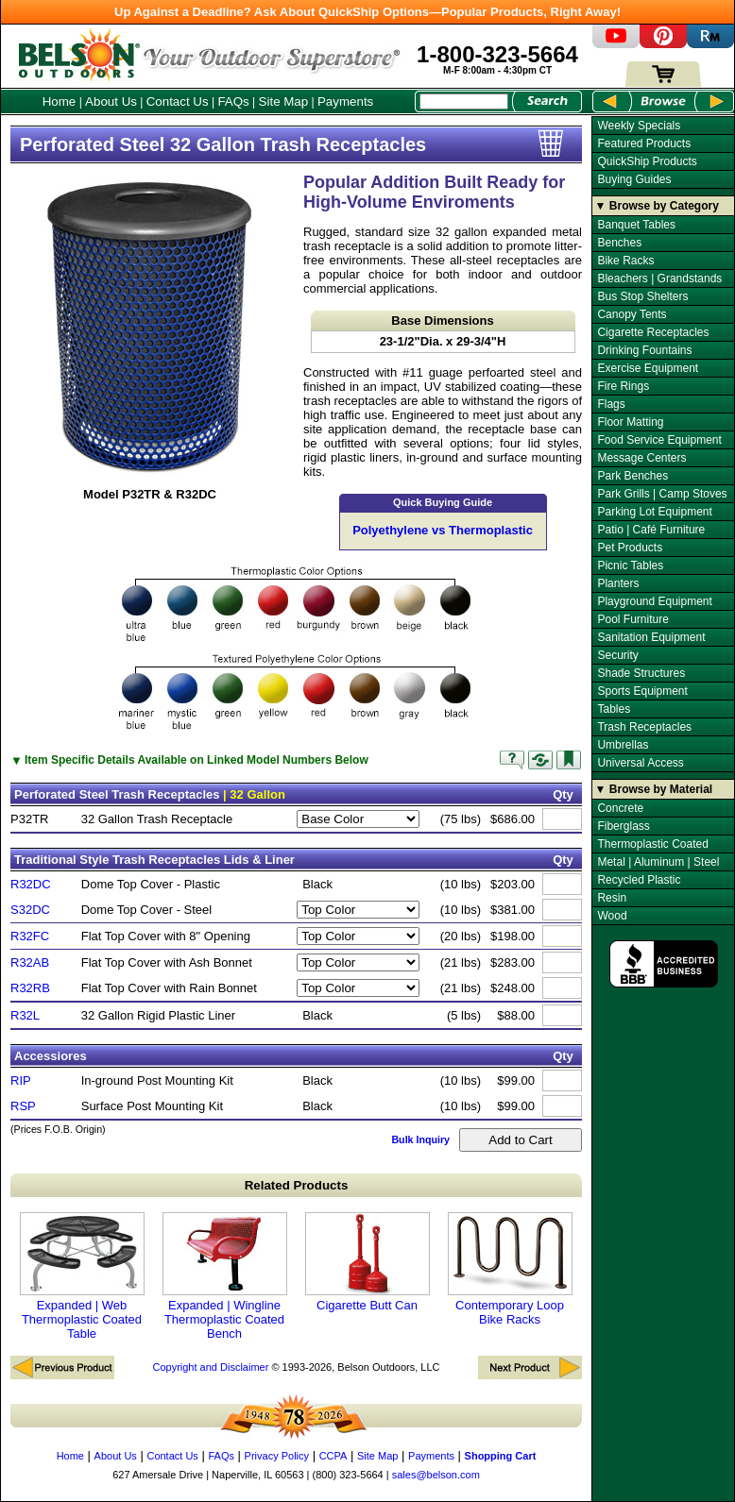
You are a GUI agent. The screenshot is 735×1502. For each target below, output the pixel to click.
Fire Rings (623, 386)
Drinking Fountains (644, 350)
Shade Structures (641, 673)
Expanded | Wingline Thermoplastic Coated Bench (224, 1276)
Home (60, 101)
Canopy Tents (631, 314)
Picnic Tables (630, 565)
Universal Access (640, 762)
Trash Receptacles (644, 727)
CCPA (333, 1455)
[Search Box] (463, 101)
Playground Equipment (654, 601)
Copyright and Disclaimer (210, 1367)
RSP (23, 1106)
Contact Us (177, 101)
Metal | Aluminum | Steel (658, 862)
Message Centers (641, 457)
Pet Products (629, 547)
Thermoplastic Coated (652, 844)
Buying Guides (634, 179)
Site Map (284, 101)
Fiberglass (623, 826)
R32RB (30, 988)
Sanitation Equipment (651, 637)
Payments (345, 101)
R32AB (29, 962)
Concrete (620, 808)
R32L (25, 1015)
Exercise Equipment (647, 368)
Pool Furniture (632, 619)
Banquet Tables (636, 224)
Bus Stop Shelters (642, 296)
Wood (611, 915)
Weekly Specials (638, 125)
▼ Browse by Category (657, 205)
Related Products (297, 1185)
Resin (611, 897)
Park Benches (632, 475)
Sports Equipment (642, 691)
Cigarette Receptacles (653, 332)
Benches (619, 242)
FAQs (232, 101)
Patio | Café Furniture (651, 529)
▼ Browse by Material (654, 789)
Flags (610, 404)
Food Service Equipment (659, 440)
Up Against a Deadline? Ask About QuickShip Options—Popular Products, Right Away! (367, 12)
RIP (20, 1080)
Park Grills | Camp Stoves (661, 493)
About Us (111, 101)
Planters (618, 583)
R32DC (30, 884)
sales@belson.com (436, 1474)
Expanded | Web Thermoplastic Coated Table (82, 1276)
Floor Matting (630, 422)
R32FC (29, 936)
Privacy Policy (277, 1455)
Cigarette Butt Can (367, 1262)
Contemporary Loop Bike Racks (510, 1269)
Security (617, 655)
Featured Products (644, 143)
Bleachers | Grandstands (659, 278)
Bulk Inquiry (420, 1139)
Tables (613, 709)
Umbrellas (622, 744)
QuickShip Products (646, 161)
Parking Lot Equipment (654, 511)
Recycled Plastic (638, 879)
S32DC (30, 910)
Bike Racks (625, 260)
